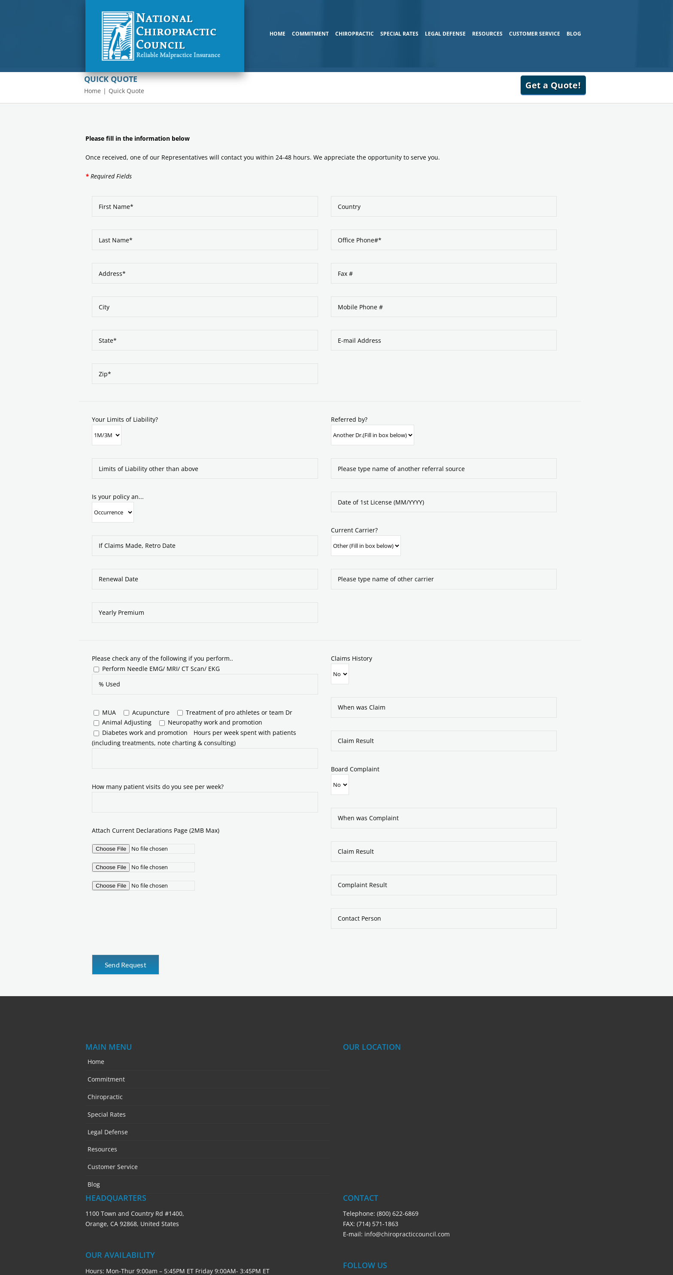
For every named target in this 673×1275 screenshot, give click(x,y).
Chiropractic (105, 1097)
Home (96, 1061)
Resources (102, 1149)
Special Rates (107, 1114)
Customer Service (113, 1167)
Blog (94, 1184)
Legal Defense (108, 1132)
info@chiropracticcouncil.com (407, 1234)
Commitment (106, 1079)
